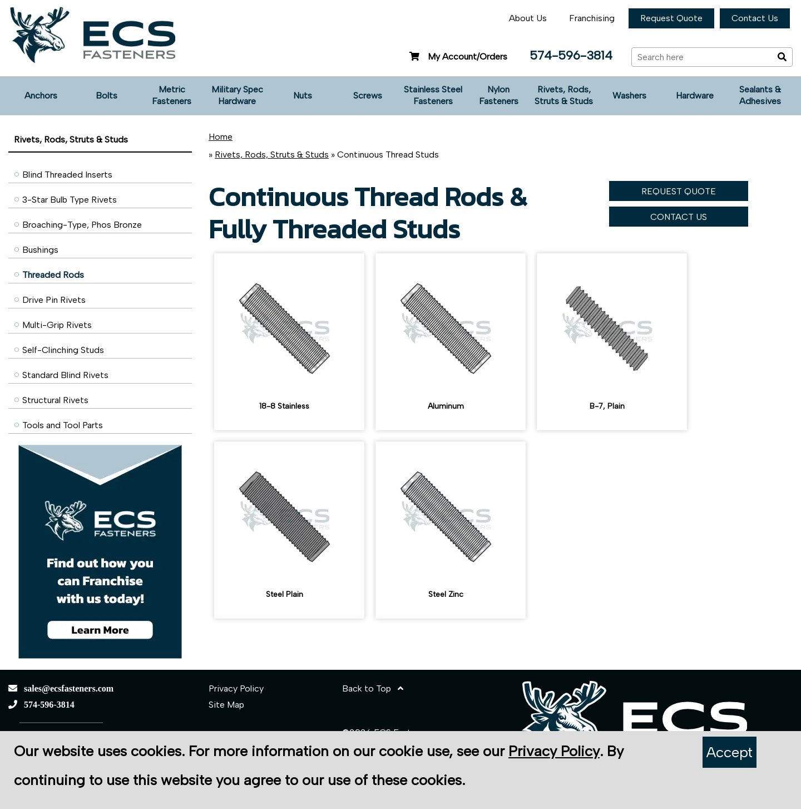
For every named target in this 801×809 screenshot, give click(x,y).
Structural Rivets (55, 400)
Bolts (106, 95)
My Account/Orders (457, 56)
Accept (729, 752)
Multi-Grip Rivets (57, 325)
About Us (528, 18)
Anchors (40, 95)
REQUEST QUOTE (678, 191)
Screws (367, 95)
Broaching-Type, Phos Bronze (82, 224)
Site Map (226, 704)
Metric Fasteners (171, 95)
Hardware (695, 95)
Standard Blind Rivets (65, 375)
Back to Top (372, 688)
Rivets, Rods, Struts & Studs (564, 95)
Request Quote (671, 18)
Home (221, 136)
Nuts (302, 95)
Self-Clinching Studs (63, 350)
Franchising (592, 18)
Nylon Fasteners (498, 95)
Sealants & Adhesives (760, 95)
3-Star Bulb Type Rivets (69, 199)
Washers (629, 95)
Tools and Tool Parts (62, 425)
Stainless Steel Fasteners (433, 95)
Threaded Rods (53, 274)
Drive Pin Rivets (54, 300)
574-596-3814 (571, 55)
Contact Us (754, 18)
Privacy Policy (236, 688)
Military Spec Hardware (237, 95)
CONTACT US (678, 217)
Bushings (40, 249)
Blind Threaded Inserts (67, 174)
